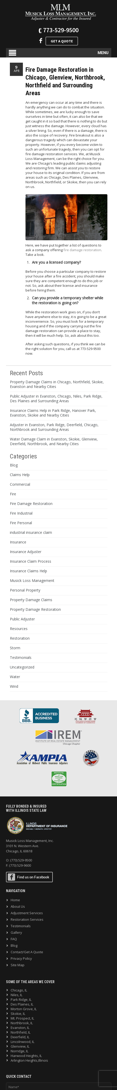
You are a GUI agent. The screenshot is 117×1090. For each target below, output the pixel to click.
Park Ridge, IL (21, 999)
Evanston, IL (20, 1027)
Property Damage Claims (31, 599)
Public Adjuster (22, 619)
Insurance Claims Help (28, 570)
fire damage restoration (82, 250)
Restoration (20, 638)
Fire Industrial (21, 513)
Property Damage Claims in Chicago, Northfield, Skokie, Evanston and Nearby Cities (57, 384)
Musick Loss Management (32, 580)
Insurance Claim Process (30, 561)
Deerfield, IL (20, 1037)
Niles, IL (16, 994)
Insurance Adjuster (25, 551)
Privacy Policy (21, 958)
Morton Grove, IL (24, 1009)
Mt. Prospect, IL (22, 1018)
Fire (13, 493)
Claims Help (20, 474)
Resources (19, 628)
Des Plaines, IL (22, 1004)
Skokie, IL (18, 1013)
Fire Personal (21, 522)
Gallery (16, 932)
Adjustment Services (27, 913)
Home (15, 900)
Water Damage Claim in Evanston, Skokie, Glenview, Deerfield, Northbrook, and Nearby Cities (54, 441)
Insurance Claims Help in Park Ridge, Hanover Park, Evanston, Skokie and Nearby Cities (53, 413)
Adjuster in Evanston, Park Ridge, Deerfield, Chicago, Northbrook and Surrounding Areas (54, 427)
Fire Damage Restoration (31, 503)
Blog (14, 465)
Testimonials (20, 657)
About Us (18, 906)
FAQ (14, 939)
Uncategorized (22, 667)
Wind (14, 686)
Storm (15, 647)
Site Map (17, 965)
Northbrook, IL (22, 1023)
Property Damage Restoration (35, 609)
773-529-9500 (61, 30)
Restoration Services (27, 919)
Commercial (20, 484)
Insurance (18, 542)
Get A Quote (62, 41)
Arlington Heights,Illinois (29, 1060)
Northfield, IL (20, 1032)
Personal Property (25, 590)
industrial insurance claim (31, 532)
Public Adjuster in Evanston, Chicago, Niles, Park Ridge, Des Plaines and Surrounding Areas (56, 398)
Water (15, 676)
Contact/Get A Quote (27, 952)
